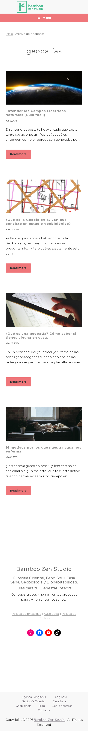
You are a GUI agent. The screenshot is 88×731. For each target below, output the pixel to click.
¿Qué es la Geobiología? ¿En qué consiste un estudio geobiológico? (38, 221)
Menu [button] (47, 18)
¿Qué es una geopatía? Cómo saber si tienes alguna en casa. (41, 335)
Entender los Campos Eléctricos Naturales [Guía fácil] (36, 113)
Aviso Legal (51, 613)
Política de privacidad (26, 613)
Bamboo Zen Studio (49, 720)
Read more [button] (20, 155)
